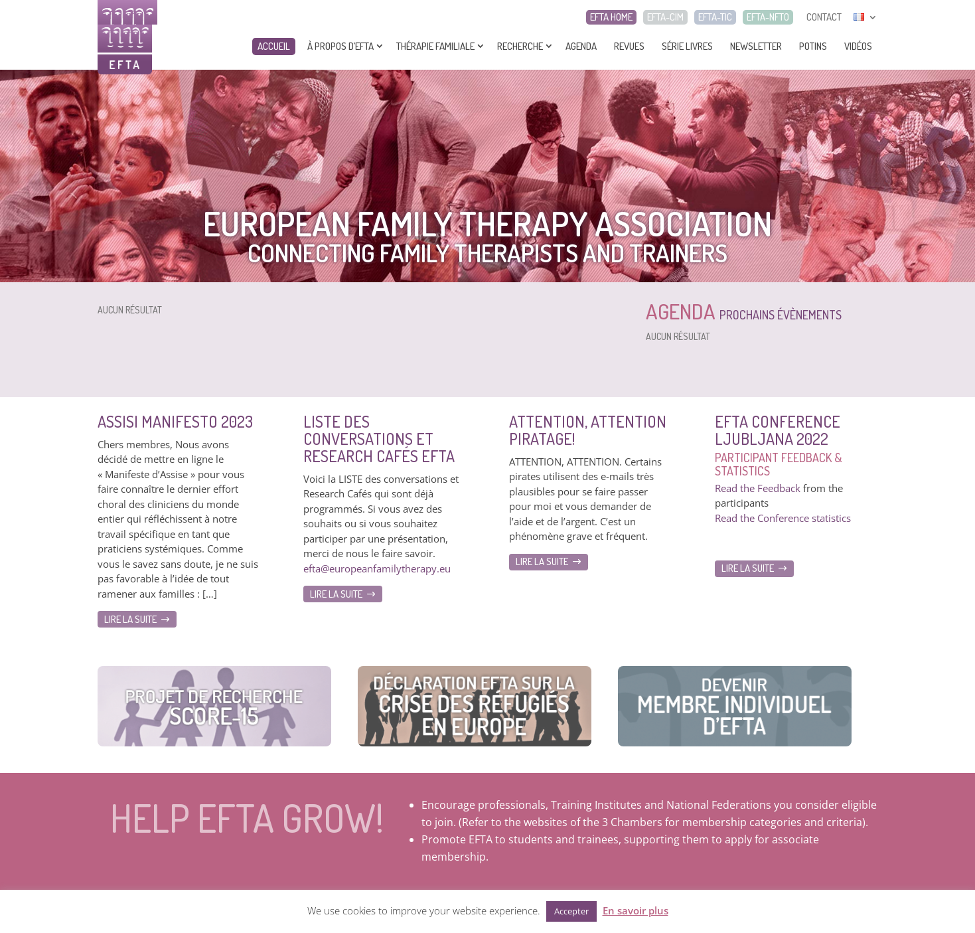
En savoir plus (635, 910)
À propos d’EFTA (340, 46)
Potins (813, 46)
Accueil (274, 46)
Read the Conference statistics (783, 518)
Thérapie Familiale (435, 46)
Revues (629, 46)
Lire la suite (130, 619)
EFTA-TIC (715, 17)
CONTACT (824, 17)
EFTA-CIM (665, 17)
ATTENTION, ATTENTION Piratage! (587, 430)
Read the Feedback (757, 488)
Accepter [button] (571, 911)
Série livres (687, 46)
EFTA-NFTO (768, 17)
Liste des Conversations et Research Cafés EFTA (379, 438)
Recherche (520, 46)
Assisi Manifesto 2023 (175, 421)
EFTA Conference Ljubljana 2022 (777, 430)
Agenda (581, 46)
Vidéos (858, 46)
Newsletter (756, 46)
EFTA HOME (611, 17)
